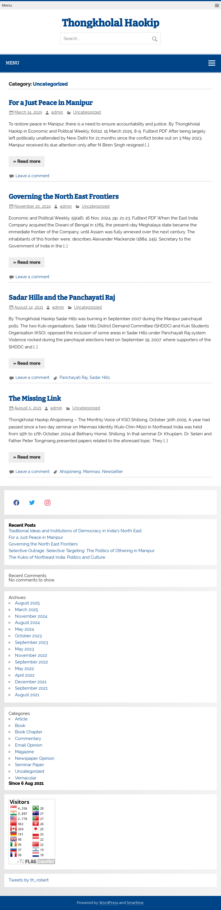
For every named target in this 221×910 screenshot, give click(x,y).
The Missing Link (35, 398)
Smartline (135, 903)
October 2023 (28, 635)
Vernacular (25, 778)
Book (20, 725)
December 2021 (30, 681)
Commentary (28, 738)
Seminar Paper (29, 764)
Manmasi (91, 471)
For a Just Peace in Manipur (51, 103)
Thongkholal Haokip (110, 23)
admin (57, 112)
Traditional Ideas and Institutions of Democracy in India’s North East (75, 530)
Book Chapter (28, 732)
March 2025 (26, 609)
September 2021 (31, 688)
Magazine (24, 751)
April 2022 (25, 675)
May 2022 (24, 668)
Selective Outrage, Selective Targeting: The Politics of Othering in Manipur (82, 550)
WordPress (108, 903)
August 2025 (27, 603)
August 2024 (27, 622)
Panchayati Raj (73, 377)
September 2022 (31, 662)
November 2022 (31, 655)
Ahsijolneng (70, 471)
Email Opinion (28, 745)
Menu (7, 5)
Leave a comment (32, 175)
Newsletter (112, 471)
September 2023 (31, 642)
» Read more (26, 161)
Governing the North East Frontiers (64, 197)
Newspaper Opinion (34, 758)
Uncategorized (87, 112)
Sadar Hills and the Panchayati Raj (62, 298)
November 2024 (31, 616)
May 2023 (24, 649)
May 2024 (24, 629)
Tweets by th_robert (29, 880)
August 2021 (27, 694)
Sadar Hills (99, 377)
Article (21, 719)
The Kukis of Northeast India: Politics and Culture (57, 557)
